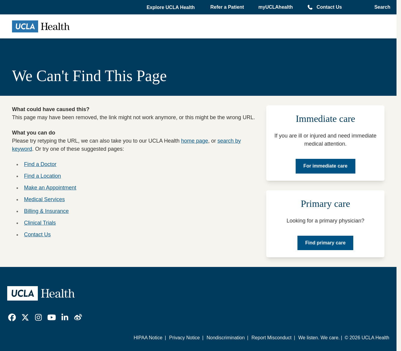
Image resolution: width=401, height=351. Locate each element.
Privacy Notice (184, 337)
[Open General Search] (380, 7)
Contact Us (329, 7)
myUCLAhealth (275, 7)
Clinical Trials (40, 223)
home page (194, 141)
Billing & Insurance (46, 211)
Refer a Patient (227, 7)
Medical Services (44, 199)
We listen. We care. (319, 337)
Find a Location (42, 176)
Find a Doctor (40, 164)
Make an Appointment (50, 188)
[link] (12, 317)
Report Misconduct (271, 337)
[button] (171, 8)
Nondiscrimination (226, 337)
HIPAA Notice (148, 337)
